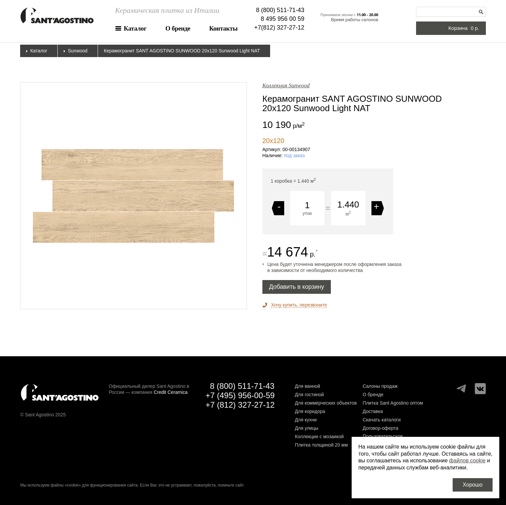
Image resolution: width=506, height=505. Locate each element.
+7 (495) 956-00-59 (239, 395)
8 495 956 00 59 (282, 18)
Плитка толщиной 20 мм (321, 445)
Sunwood (77, 50)
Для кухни (306, 419)
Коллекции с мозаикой (319, 436)
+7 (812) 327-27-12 (239, 404)
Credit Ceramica (171, 392)
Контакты (223, 28)
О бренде (177, 28)
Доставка (373, 411)
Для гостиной (309, 394)
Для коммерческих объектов (326, 403)
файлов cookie (467, 460)
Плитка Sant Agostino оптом (393, 403)
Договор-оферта (380, 428)
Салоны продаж (380, 386)
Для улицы (306, 428)
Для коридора (310, 411)
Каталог (135, 28)
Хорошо (473, 485)
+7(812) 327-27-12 (279, 27)
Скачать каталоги (382, 419)
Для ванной (307, 386)
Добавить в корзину (296, 286)
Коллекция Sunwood (286, 85)
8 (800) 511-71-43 (280, 10)
